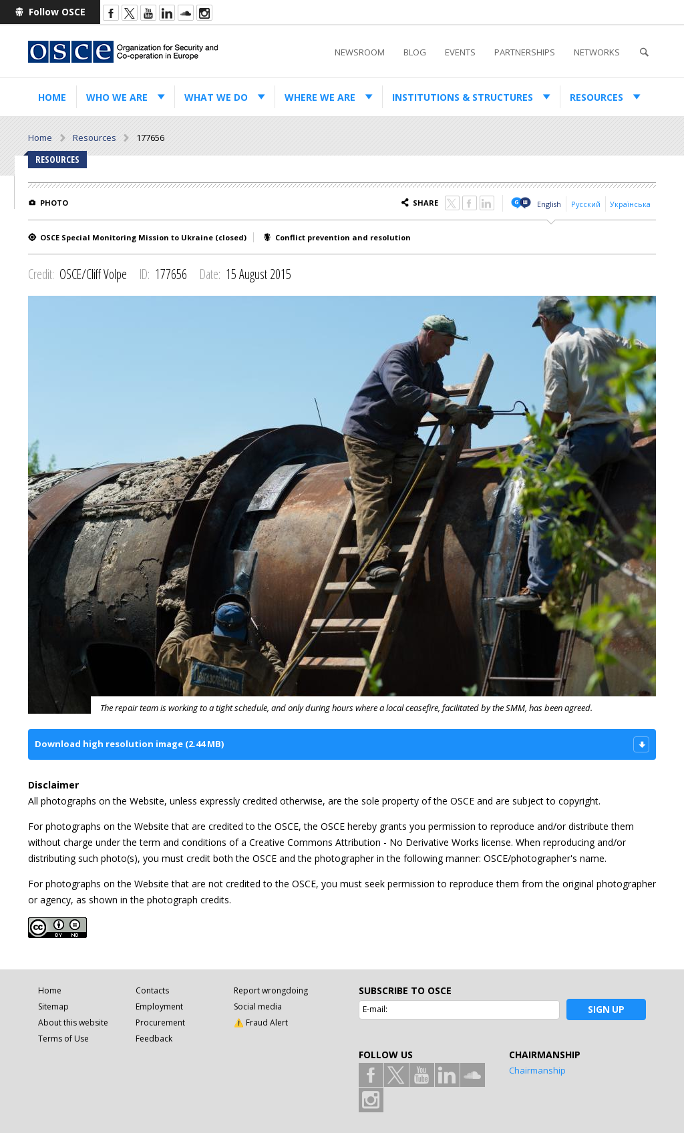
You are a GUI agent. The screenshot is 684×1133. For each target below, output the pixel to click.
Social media (258, 1006)
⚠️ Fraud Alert (261, 1022)
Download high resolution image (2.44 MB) (129, 744)
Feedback (154, 1038)
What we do (216, 97)
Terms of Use (63, 1038)
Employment (159, 1006)
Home (52, 97)
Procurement (160, 1022)
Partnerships (524, 52)
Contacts (152, 990)
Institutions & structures (462, 97)
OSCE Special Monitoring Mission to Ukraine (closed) (143, 237)
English (549, 204)
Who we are (117, 97)
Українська (630, 204)
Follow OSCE (57, 11)
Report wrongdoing (271, 990)
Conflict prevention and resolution (343, 237)
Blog (414, 52)
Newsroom (360, 52)
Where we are (320, 97)
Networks (597, 52)
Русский (586, 204)
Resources (596, 97)
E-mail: (375, 1009)
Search (644, 52)
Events (460, 52)
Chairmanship (537, 1070)
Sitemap (53, 1006)
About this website (73, 1022)
